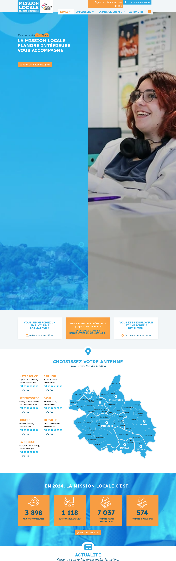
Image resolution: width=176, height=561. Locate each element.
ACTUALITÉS (136, 11)
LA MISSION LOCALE (112, 11)
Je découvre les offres (41, 346)
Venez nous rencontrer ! (119, 151)
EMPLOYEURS (85, 11)
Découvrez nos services (137, 346)
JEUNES (65, 11)
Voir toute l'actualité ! (114, 170)
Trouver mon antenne (139, 2)
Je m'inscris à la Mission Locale (110, 4)
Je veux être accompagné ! (35, 75)
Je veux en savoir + (88, 543)
